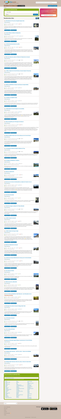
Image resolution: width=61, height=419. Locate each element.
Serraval (28, 389)
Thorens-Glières (29, 393)
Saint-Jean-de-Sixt (29, 386)
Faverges (17, 382)
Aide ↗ (16, 5)
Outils (5, 5)
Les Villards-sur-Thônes (19, 391)
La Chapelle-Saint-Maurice (20, 385)
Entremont (6, 395)
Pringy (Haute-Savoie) (30, 383)
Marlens (17, 393)
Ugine (28, 394)
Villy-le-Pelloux (29, 397)
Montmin (17, 397)
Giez (17, 383)
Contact (5, 414)
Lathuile (17, 386)
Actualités (5, 411)
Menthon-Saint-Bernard (19, 394)
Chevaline (6, 388)
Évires (17, 381)
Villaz (28, 396)
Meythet (17, 396)
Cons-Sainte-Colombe (8, 389)
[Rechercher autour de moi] (37, 12)
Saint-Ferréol (29, 385)
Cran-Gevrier (7, 390)
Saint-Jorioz (29, 387)
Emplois (5, 410)
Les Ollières (18, 390)
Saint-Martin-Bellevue (30, 388)
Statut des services (27, 417)
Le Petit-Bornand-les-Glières (20, 388)
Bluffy (6, 386)
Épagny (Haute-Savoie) (8, 397)
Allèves (6, 381)
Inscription (50, 5)
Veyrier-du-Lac (29, 395)
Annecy (6, 383)
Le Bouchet (17, 387)
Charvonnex (7, 387)
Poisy (28, 382)
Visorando (5, 7)
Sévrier (28, 390)
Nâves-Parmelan (29, 381)
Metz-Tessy (17, 395)
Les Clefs (17, 389)
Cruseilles (6, 391)
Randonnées (10, 5)
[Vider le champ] (35, 12)
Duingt (6, 394)
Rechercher (35, 14)
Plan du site (5, 408)
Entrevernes (7, 396)
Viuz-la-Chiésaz (29, 398)
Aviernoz (6, 385)
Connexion (55, 5)
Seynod (28, 391)
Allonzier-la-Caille (7, 382)
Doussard (6, 393)
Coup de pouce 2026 (7, 413)
